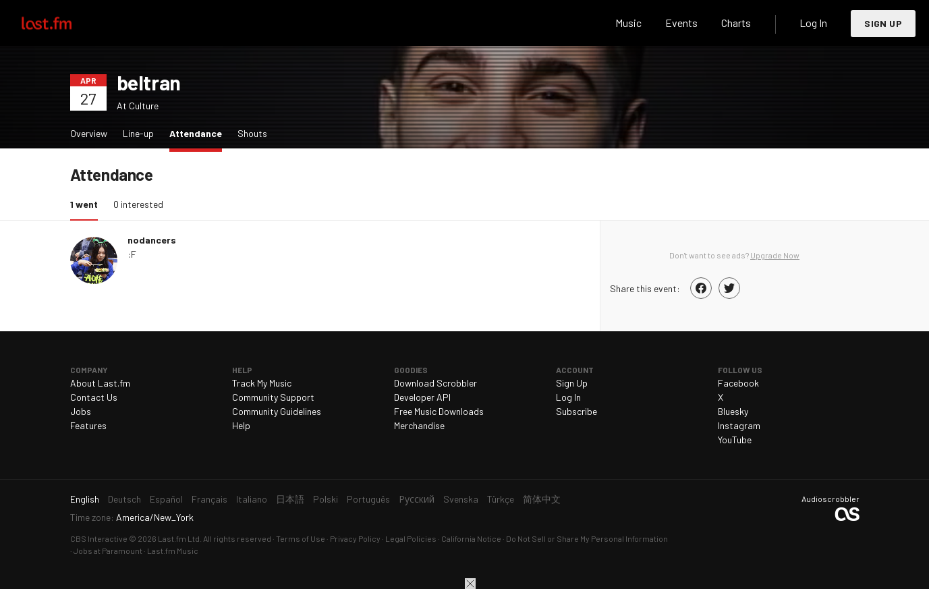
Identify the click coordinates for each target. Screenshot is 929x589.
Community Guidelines (276, 411)
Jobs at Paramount (108, 550)
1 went (87, 203)
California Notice (471, 538)
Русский (416, 499)
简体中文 (542, 499)
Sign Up (883, 23)
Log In (813, 22)
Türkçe (500, 499)
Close (470, 583)
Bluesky (733, 411)
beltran (149, 82)
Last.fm (62, 22)
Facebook (738, 383)
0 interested (138, 204)
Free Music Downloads (439, 411)
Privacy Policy (355, 538)
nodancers (152, 240)
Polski (325, 499)
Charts (736, 22)
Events (681, 22)
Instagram (739, 425)
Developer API (422, 397)
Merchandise (419, 425)
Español (166, 499)
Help (241, 425)
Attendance (199, 132)
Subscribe (576, 411)
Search (583, 22)
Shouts (252, 133)
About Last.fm (100, 383)
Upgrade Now (774, 255)
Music (628, 22)
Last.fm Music (172, 550)
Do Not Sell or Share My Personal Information (587, 538)
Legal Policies (411, 538)
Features (88, 425)
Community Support (273, 397)
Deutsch (124, 499)
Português (368, 499)
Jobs (80, 411)
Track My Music (261, 383)
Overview (88, 133)
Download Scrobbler (435, 383)
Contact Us (93, 397)
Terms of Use (300, 538)
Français (209, 499)
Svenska (460, 499)
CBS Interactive (99, 538)
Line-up (138, 133)
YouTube (735, 439)
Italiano (251, 499)
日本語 (290, 499)
